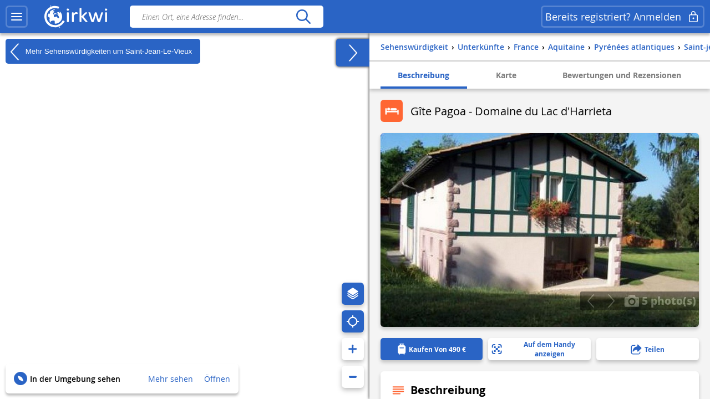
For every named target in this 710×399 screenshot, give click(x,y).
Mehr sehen (170, 379)
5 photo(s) (660, 300)
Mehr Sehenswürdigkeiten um (99, 51)
